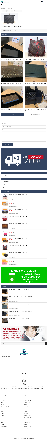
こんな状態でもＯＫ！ (27, 402)
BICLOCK (7, 30)
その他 (3, 187)
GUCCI (2, 411)
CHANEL (2, 413)
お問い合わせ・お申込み (27, 415)
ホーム (25, 395)
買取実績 (25, 404)
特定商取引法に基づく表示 (28, 417)
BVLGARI (2, 417)
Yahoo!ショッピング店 (27, 426)
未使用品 (2, 404)
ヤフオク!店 (26, 428)
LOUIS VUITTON (5, 181)
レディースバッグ (4, 395)
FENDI (3, 184)
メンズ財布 (3, 400)
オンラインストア (26, 406)
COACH (2, 424)
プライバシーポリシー (27, 420)
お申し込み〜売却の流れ (27, 400)
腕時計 (2, 402)
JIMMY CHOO (3, 428)
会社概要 (25, 411)
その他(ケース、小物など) (5, 406)
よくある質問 (26, 413)
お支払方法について (27, 422)
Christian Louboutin (4, 426)
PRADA (2, 415)
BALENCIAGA (3, 420)
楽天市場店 (25, 424)
